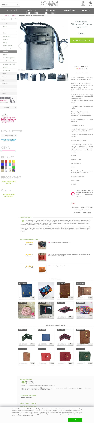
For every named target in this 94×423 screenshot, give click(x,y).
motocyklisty (75, 207)
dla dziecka (5, 83)
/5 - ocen (80, 69)
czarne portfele (87, 212)
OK (75, 420)
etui (4, 30)
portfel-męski (89, 207)
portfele (86, 72)
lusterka (5, 39)
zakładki (5, 67)
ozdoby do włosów (8, 49)
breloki (5, 26)
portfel (82, 207)
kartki (4, 33)
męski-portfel (77, 212)
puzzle (5, 54)
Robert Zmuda (84, 66)
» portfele (5, 52)
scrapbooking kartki (8, 61)
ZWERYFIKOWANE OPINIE (30, 239)
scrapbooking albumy (9, 58)
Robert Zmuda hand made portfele (55, 325)
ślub (3, 86)
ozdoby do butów (8, 46)
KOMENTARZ (26, 217)
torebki (4, 90)
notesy (5, 42)
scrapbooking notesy (9, 64)
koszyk (90, 5)
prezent (12, 140)
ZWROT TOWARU (28, 403)
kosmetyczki (6, 36)
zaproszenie (6, 70)
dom (3, 80)
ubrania (4, 93)
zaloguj (83, 5)
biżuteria (4, 77)
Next (65, 46)
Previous (20, 46)
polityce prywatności (28, 415)
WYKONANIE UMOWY (29, 406)
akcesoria (4, 23)
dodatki (4, 73)
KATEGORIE (9, 19)
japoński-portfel (78, 209)
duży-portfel (87, 209)
